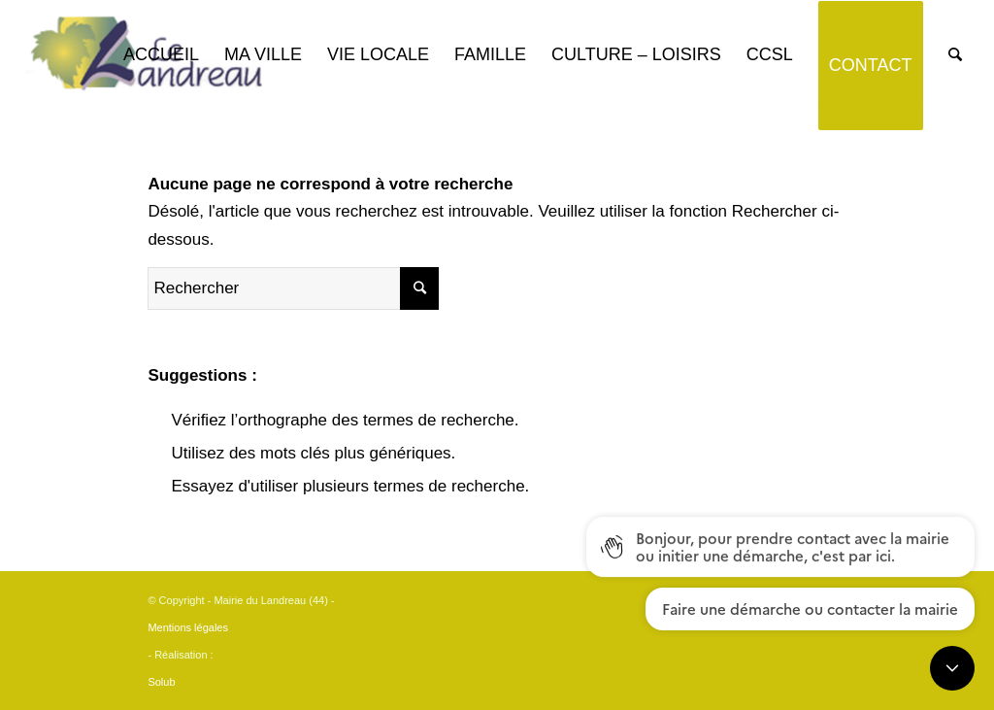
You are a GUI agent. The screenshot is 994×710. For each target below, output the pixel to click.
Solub (161, 682)
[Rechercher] (955, 55)
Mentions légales (188, 627)
